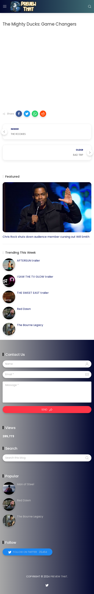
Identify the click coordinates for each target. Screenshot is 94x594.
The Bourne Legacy (30, 325)
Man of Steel (25, 484)
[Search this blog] (47, 457)
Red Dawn (24, 309)
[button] (19, 114)
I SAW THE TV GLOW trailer (35, 277)
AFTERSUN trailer (28, 261)
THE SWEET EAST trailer (33, 293)
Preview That (58, 576)
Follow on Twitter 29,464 (30, 552)
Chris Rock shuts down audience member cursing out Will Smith (46, 237)
